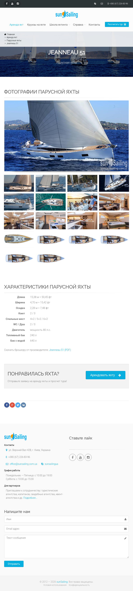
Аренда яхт (16, 24)
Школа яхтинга (59, 24)
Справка (78, 24)
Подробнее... (30, 497)
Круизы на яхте (36, 24)
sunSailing (62, 581)
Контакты (94, 24)
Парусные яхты (14, 40)
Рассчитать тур (117, 24)
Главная (11, 34)
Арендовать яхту (105, 375)
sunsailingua (48, 464)
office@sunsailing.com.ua (20, 464)
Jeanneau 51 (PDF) (60, 349)
